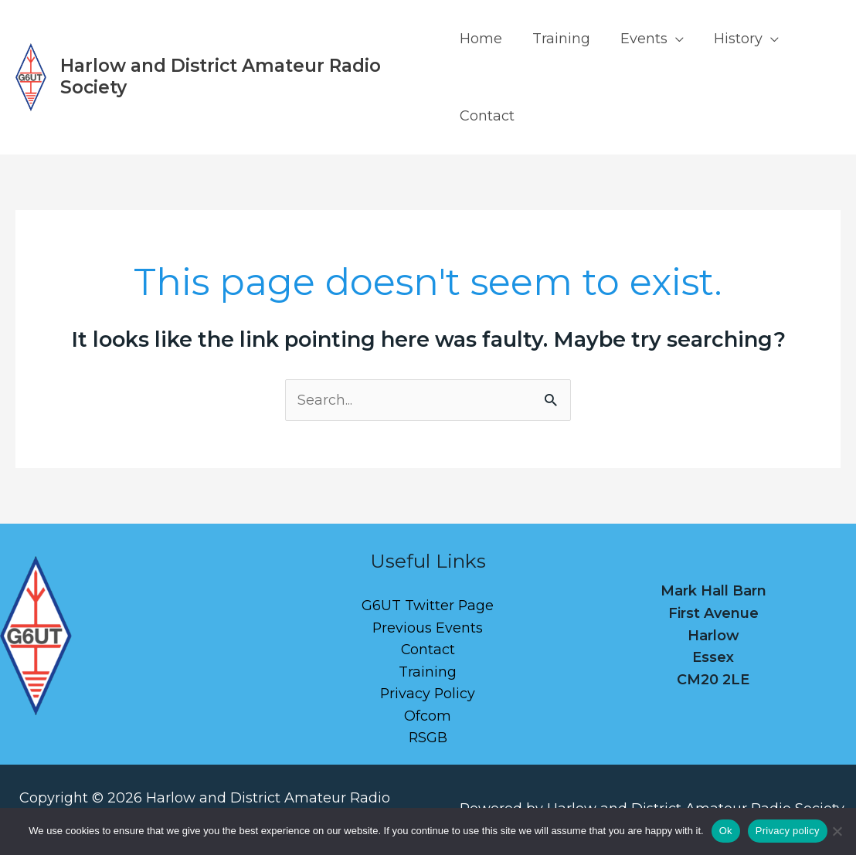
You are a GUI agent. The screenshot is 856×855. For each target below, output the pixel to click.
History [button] (731, 38)
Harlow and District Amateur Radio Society (220, 76)
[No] (836, 831)
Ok (725, 830)
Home (481, 38)
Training (559, 38)
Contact (487, 115)
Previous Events (428, 627)
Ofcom (427, 716)
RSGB (427, 739)
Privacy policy (788, 830)
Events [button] (639, 38)
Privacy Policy (427, 695)
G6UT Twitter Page (428, 606)
